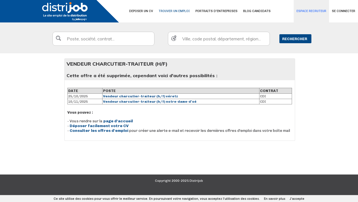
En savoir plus (274, 199)
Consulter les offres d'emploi (99, 130)
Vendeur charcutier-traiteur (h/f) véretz (140, 96)
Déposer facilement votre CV (99, 125)
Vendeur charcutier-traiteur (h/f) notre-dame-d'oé (150, 102)
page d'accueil (118, 121)
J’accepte (296, 199)
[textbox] (103, 39)
